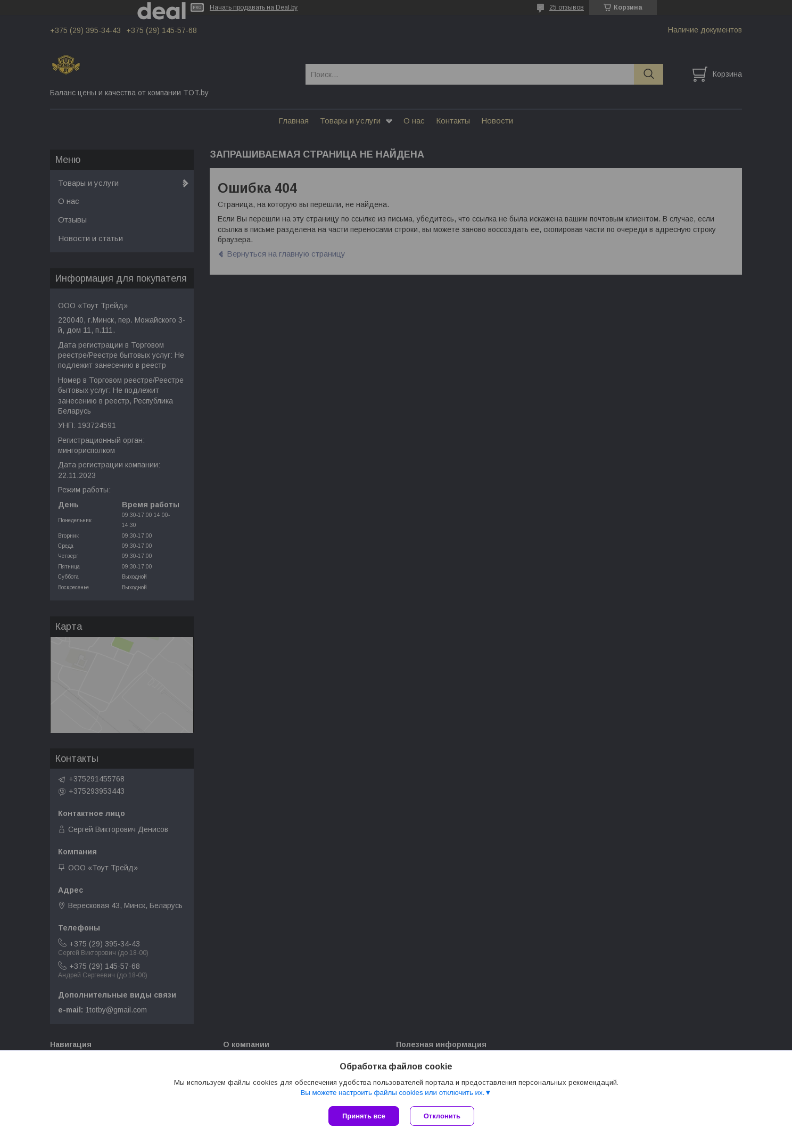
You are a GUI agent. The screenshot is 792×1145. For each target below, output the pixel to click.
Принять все (363, 1116)
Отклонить (442, 1116)
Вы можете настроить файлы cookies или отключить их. (392, 1093)
